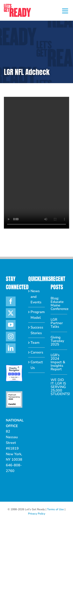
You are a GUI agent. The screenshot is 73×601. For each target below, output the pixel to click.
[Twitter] (11, 313)
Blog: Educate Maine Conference (59, 303)
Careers (37, 352)
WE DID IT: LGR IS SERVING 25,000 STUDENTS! (59, 387)
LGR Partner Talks (57, 323)
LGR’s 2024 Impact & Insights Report (58, 362)
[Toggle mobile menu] (65, 10)
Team (35, 342)
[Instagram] (11, 336)
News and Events (36, 297)
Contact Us (37, 365)
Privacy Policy (36, 514)
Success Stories (37, 330)
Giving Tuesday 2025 (57, 341)
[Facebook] (11, 301)
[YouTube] (11, 325)
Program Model (37, 315)
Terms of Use (55, 509)
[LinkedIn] (11, 348)
